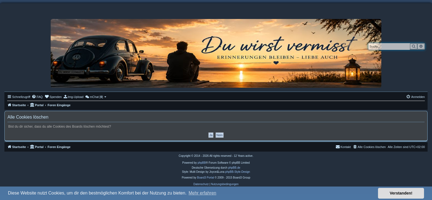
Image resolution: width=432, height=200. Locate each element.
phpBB (202, 162)
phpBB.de (234, 167)
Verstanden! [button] (401, 193)
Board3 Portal (205, 177)
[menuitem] (37, 97)
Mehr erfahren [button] (202, 193)
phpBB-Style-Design (237, 171)
